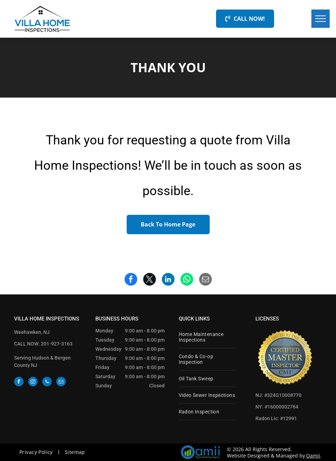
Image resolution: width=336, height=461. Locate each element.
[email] (61, 382)
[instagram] (33, 382)
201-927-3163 (56, 344)
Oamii (313, 455)
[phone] (47, 382)
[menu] (320, 19)
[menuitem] (207, 337)
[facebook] (19, 382)
